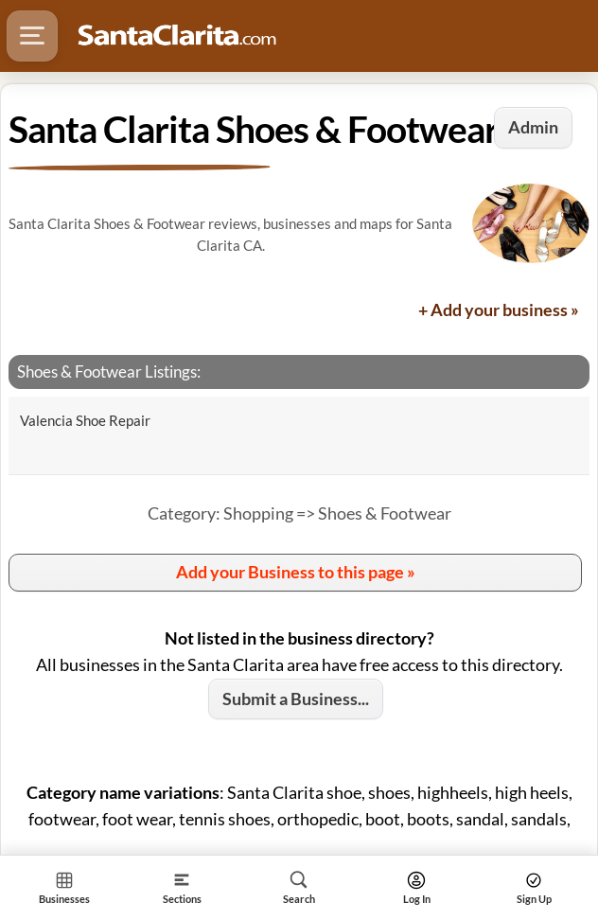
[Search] (299, 887)
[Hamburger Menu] (32, 36)
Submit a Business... (295, 698)
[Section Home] (64, 887)
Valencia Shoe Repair (85, 420)
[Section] (181, 887)
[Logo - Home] (177, 36)
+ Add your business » (498, 309)
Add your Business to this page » (295, 571)
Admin (533, 126)
